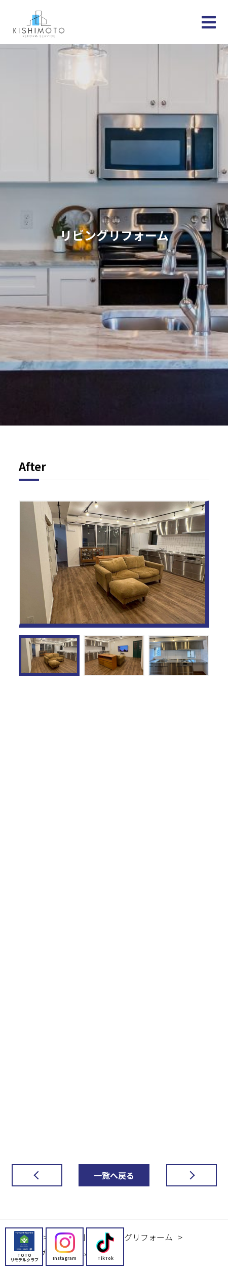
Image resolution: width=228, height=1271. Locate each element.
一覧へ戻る (114, 1175)
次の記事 (183, 1175)
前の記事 (29, 1175)
